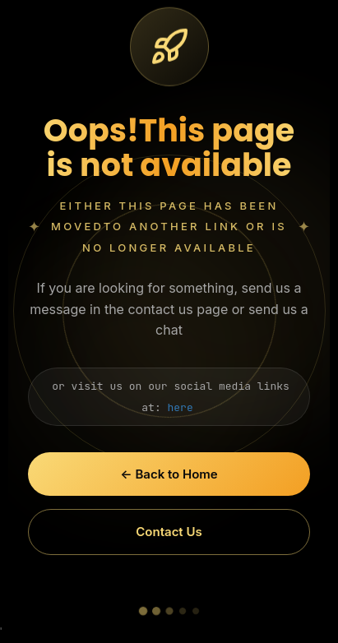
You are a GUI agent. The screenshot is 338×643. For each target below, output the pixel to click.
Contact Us (168, 531)
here (180, 407)
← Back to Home (168, 474)
